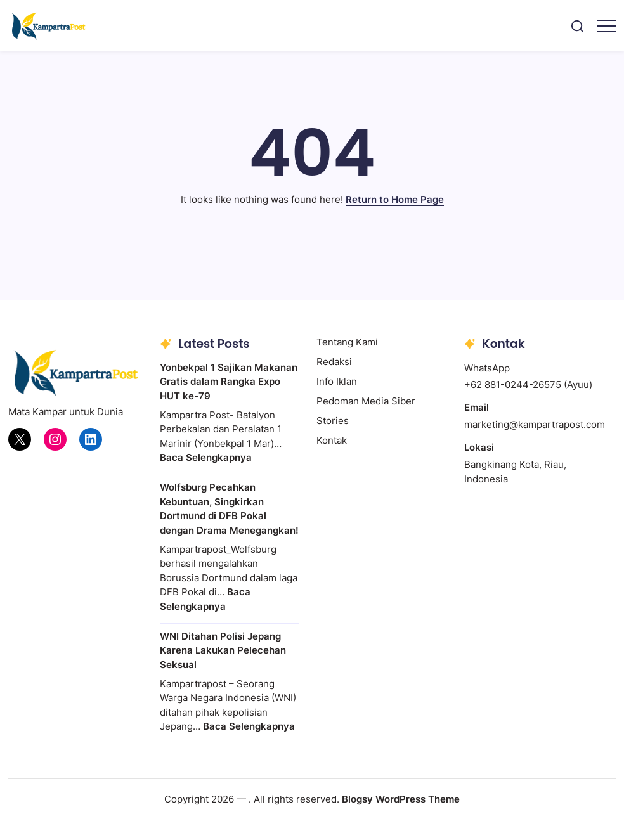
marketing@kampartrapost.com (534, 424)
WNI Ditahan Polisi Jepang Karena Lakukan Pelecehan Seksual (223, 650)
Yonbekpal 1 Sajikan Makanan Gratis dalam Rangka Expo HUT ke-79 (228, 381)
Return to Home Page (395, 199)
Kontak (331, 440)
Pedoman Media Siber (365, 401)
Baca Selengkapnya (206, 457)
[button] (577, 25)
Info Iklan (336, 381)
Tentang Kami (347, 342)
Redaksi (334, 362)
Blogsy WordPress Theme (401, 799)
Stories (332, 421)
